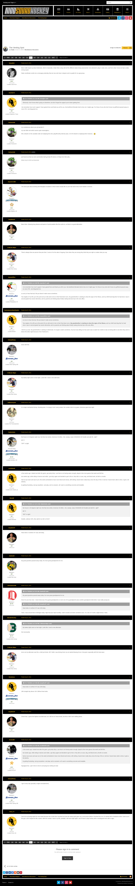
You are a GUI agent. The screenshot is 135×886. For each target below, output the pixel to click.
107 (12, 57)
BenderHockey (11, 617)
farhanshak (11, 122)
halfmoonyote (12, 402)
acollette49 (12, 468)
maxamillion (11, 277)
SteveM (12, 498)
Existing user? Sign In (9, 2)
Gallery (108, 12)
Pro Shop (78, 12)
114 (38, 57)
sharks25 (12, 556)
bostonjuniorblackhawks (11, 310)
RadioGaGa (11, 432)
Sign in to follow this (116, 47)
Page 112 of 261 (64, 57)
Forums (68, 12)
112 (31, 57)
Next (53, 57)
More (127, 12)
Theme (4, 882)
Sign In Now (67, 858)
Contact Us (10, 882)
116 (45, 57)
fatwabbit (11, 63)
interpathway (12, 340)
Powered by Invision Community (125, 883)
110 (23, 57)
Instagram (126, 18)
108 (16, 57)
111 (27, 57)
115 (42, 57)
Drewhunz (12, 677)
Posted (26, 63)
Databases (117, 12)
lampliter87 (11, 219)
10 (130, 47)
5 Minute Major (11, 247)
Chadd (12, 49)
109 (19, 57)
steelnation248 (11, 585)
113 (34, 57)
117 (49, 57)
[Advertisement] (35, 32)
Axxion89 (12, 739)
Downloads (98, 12)
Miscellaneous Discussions (31, 49)
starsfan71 (12, 92)
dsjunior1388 (12, 181)
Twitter (119, 18)
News (58, 12)
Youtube (130, 18)
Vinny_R (11, 811)
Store (88, 12)
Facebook (123, 18)
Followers (125, 47)
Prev (8, 57)
